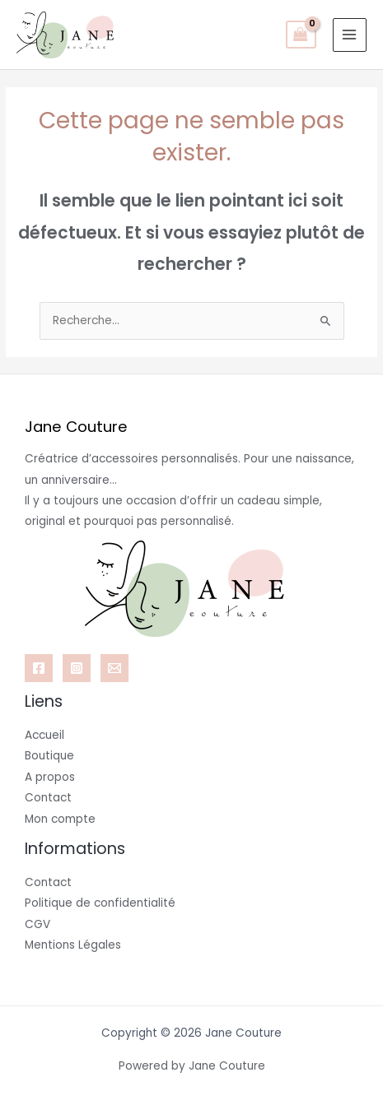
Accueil (44, 735)
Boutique (49, 756)
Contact (48, 798)
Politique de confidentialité (100, 903)
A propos (50, 777)
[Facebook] (39, 668)
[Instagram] (77, 668)
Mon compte (60, 819)
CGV (37, 924)
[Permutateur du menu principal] (350, 35)
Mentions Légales (73, 945)
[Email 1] (114, 668)
